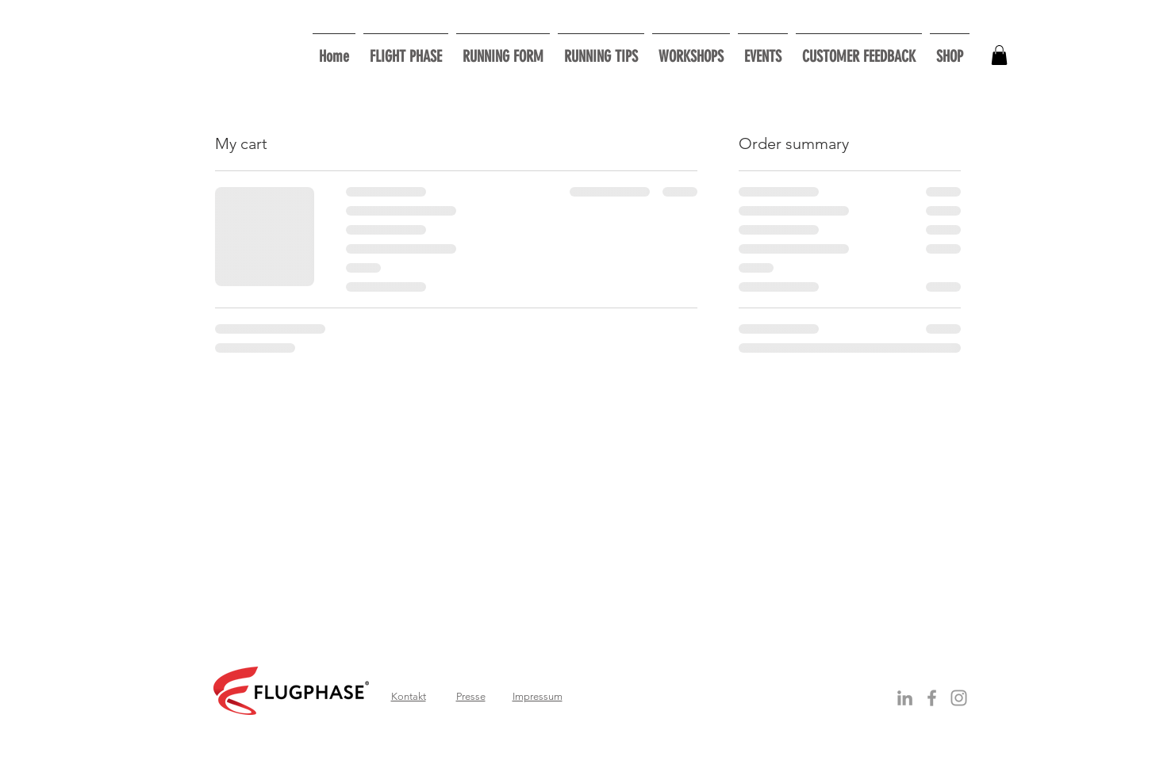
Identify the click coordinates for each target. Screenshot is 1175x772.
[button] (691, 49)
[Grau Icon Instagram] (959, 698)
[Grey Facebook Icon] (932, 698)
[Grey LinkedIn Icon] (905, 698)
